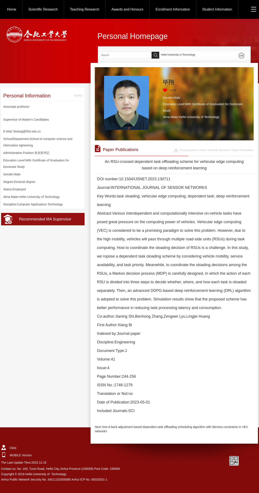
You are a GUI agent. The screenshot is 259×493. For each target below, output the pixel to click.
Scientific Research (43, 9)
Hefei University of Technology (178, 54)
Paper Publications (243, 150)
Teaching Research (84, 9)
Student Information (217, 9)
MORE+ (78, 95)
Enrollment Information (173, 9)
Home (11, 9)
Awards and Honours (127, 9)
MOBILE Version (21, 455)
